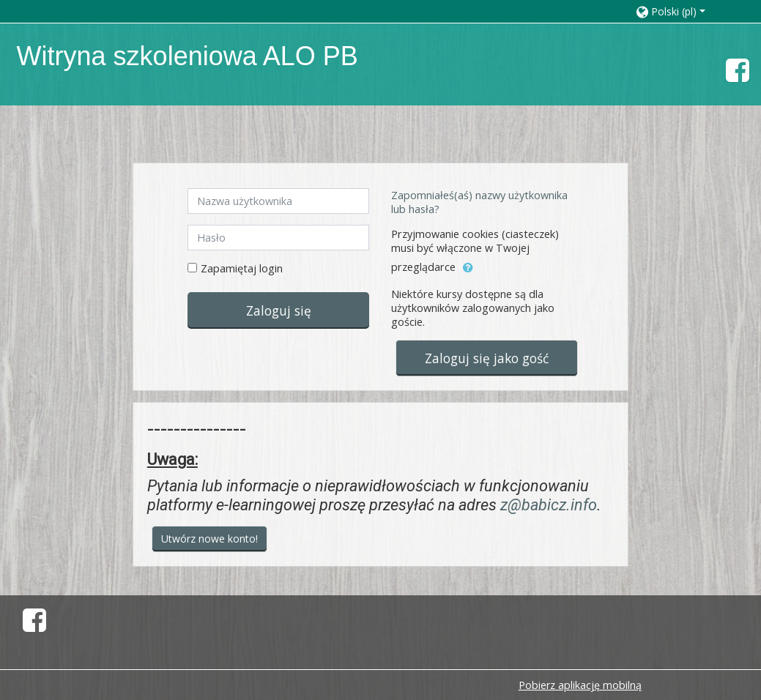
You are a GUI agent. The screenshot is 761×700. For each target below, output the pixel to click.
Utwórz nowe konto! (209, 539)
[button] (683, 11)
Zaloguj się (278, 310)
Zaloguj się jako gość (487, 358)
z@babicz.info (548, 505)
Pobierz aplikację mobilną (580, 685)
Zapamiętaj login (242, 268)
